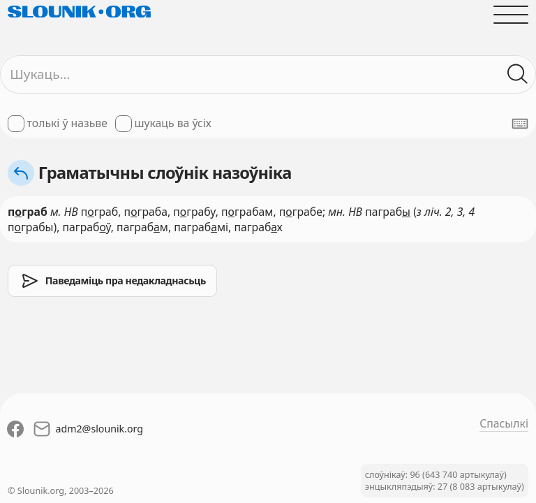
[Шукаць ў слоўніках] (518, 74)
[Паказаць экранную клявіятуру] (520, 123)
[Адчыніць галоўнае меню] (511, 14)
